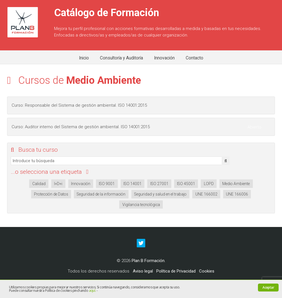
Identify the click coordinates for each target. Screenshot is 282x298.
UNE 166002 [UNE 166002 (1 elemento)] (206, 194)
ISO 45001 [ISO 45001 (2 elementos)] (186, 183)
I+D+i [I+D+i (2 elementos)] (58, 183)
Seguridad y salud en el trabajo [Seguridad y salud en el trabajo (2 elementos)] (160, 194)
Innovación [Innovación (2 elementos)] (80, 183)
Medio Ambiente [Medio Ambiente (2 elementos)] (236, 183)
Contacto (194, 58)
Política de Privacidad (176, 271)
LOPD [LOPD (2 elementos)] (209, 183)
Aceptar (268, 287)
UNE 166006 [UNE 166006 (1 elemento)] (237, 194)
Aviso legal (143, 271)
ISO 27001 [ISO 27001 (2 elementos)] (159, 183)
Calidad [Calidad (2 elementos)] (39, 183)
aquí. (92, 290)
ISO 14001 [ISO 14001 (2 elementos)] (132, 183)
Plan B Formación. (148, 260)
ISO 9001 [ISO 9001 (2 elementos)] (107, 183)
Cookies (206, 271)
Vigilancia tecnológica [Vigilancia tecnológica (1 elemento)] (141, 204)
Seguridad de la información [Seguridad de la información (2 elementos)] (101, 194)
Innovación (164, 58)
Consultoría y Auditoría (121, 58)
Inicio (84, 58)
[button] (226, 160)
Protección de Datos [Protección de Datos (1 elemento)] (51, 194)
